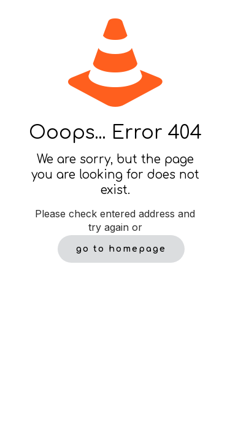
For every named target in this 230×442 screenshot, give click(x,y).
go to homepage (121, 249)
